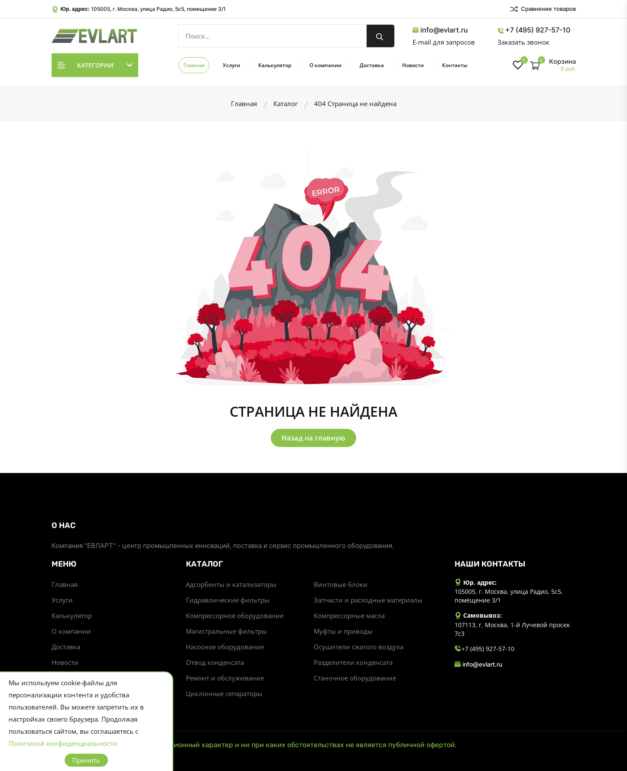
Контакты (455, 65)
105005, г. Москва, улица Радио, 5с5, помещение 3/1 (158, 9)
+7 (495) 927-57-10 (533, 30)
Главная (194, 65)
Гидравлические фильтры (228, 600)
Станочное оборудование (355, 678)
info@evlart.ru (440, 30)
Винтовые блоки (340, 584)
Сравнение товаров (542, 9)
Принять (86, 760)
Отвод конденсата (215, 662)
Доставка (372, 65)
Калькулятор (274, 65)
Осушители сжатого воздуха (358, 646)
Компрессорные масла (349, 615)
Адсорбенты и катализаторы (231, 584)
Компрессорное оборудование (234, 615)
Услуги (231, 65)
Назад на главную (313, 438)
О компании (325, 65)
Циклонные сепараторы (224, 693)
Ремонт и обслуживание (225, 678)
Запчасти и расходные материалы (368, 600)
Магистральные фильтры (226, 631)
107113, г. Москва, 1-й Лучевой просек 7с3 (512, 629)
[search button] (380, 36)
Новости (413, 65)
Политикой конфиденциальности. (64, 743)
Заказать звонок (523, 42)
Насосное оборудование (225, 646)
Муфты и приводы (343, 631)
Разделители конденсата (353, 662)
